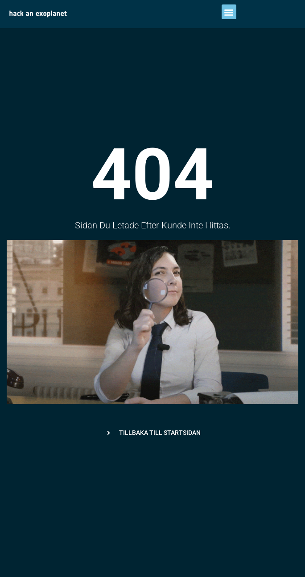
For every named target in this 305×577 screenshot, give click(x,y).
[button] (229, 11)
